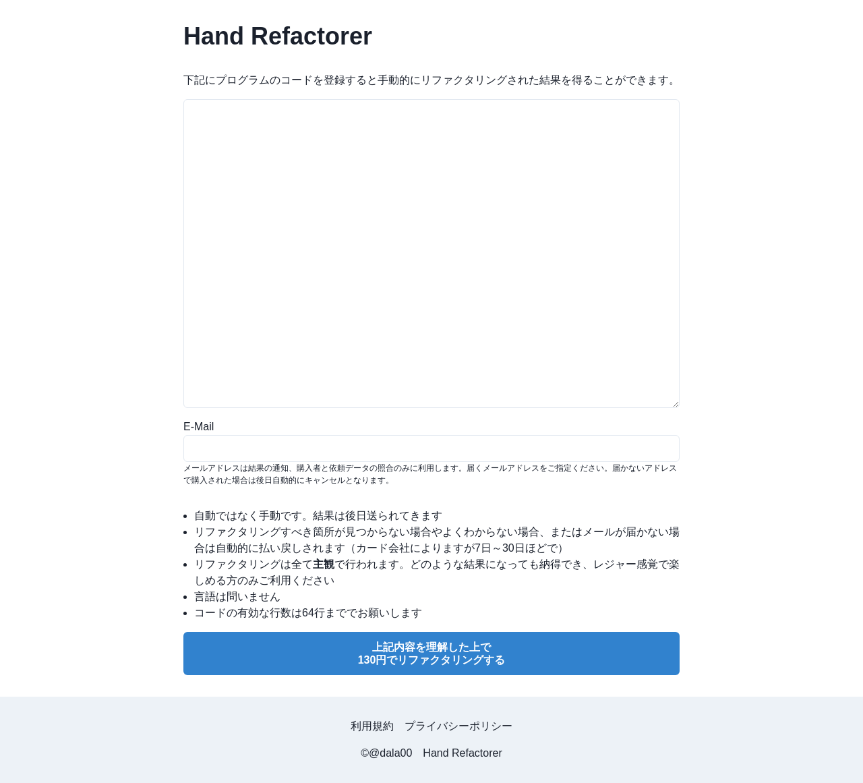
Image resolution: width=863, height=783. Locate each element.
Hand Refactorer (462, 753)
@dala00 (390, 753)
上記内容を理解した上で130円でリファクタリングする (432, 653)
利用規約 (372, 726)
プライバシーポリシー (458, 726)
